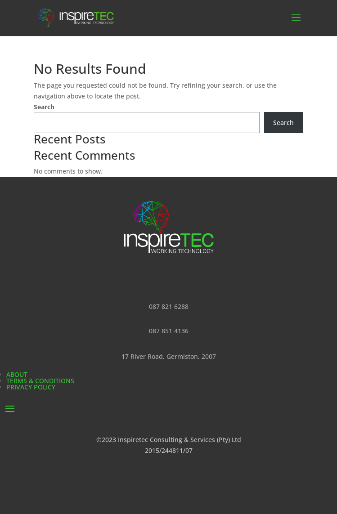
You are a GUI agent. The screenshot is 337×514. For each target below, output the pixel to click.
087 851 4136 (169, 330)
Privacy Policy (30, 387)
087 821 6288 (169, 306)
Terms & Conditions (40, 380)
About (16, 374)
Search (44, 107)
